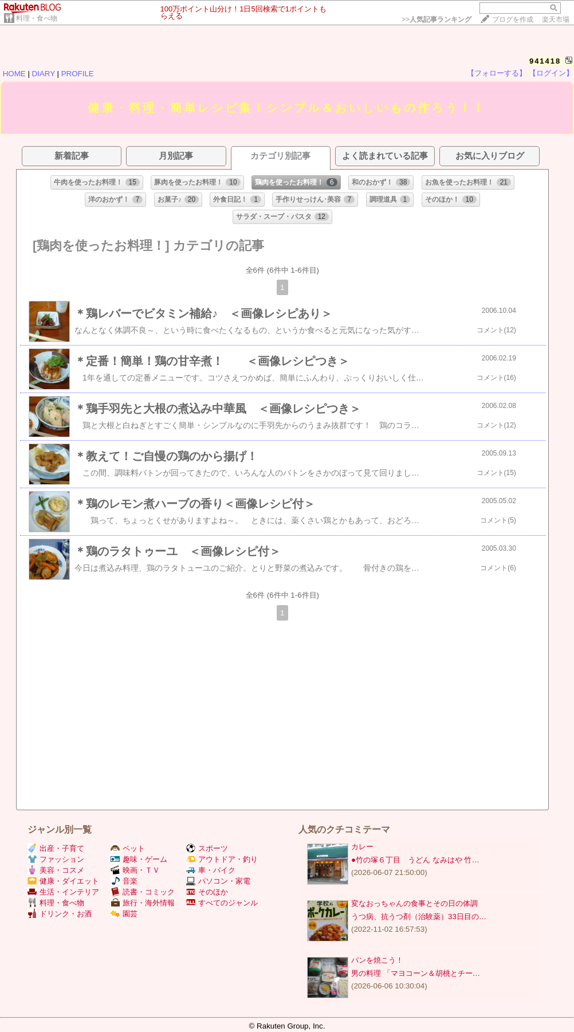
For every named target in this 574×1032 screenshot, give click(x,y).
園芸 (124, 913)
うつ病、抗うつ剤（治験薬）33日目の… (418, 916)
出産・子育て (55, 848)
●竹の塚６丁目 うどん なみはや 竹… (415, 860)
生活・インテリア (63, 892)
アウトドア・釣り (222, 859)
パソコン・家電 (218, 881)
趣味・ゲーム (139, 859)
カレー (362, 846)
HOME (14, 73)
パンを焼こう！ (377, 960)
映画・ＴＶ (135, 870)
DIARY (43, 73)
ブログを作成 (512, 19)
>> (436, 19)
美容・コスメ (55, 870)
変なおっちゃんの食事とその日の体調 (414, 903)
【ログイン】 (551, 73)
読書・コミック (143, 892)
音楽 (124, 881)
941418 (545, 61)
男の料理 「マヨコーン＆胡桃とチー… (415, 973)
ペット (128, 848)
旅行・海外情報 (143, 902)
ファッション (55, 859)
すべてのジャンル (222, 902)
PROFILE (77, 73)
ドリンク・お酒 (59, 913)
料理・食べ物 (36, 18)
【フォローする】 (496, 73)
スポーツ (207, 848)
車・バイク (210, 870)
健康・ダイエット (63, 881)
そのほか (207, 892)
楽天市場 (555, 19)
